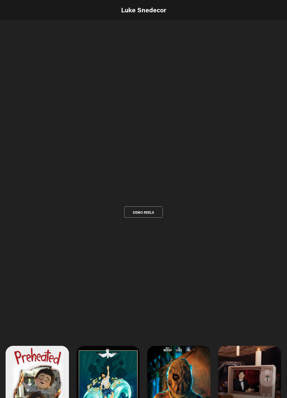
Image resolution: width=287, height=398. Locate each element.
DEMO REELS (143, 212)
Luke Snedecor (143, 10)
